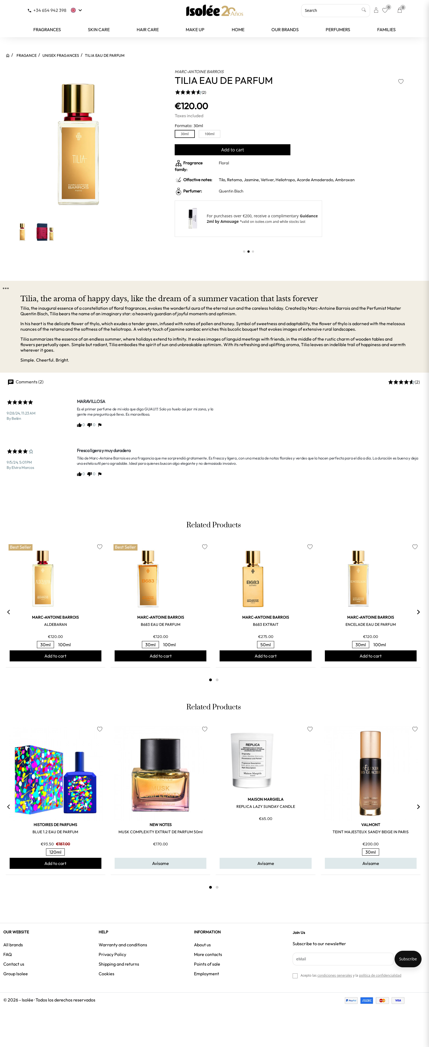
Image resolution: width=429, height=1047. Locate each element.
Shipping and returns (119, 964)
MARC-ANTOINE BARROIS (199, 71)
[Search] (335, 10)
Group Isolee (15, 973)
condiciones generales (334, 975)
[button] (244, 251)
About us (202, 944)
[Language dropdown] (77, 10)
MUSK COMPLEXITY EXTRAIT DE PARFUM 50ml (160, 831)
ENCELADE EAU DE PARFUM (371, 624)
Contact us (13, 964)
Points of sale (207, 964)
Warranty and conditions (123, 944)
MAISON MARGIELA (266, 799)
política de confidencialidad (380, 975)
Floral (224, 162)
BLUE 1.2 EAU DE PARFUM (55, 831)
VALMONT (370, 824)
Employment (206, 973)
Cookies (106, 973)
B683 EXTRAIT (266, 624)
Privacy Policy (112, 954)
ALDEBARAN (55, 624)
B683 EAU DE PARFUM (160, 624)
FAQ (7, 954)
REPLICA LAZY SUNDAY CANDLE (265, 806)
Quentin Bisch (231, 191)
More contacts (208, 954)
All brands (13, 944)
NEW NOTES (161, 824)
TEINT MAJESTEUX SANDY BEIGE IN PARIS (371, 831)
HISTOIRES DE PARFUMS (55, 824)
